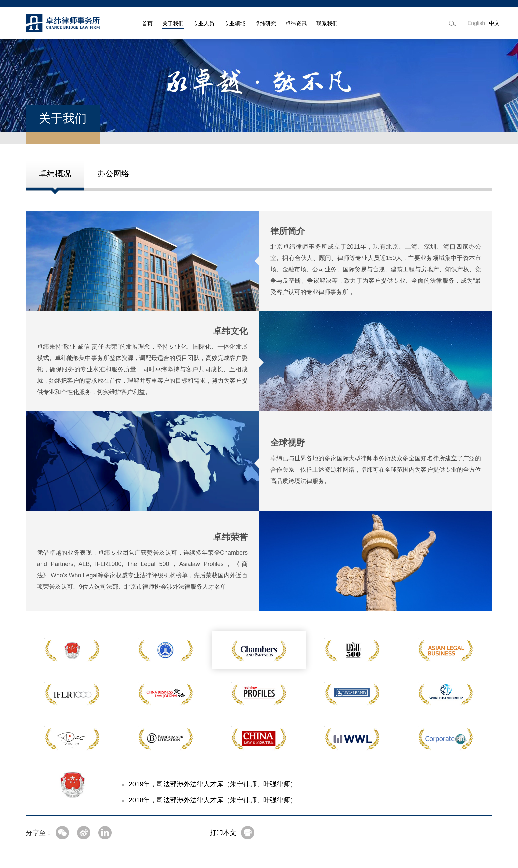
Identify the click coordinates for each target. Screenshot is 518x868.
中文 (494, 23)
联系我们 (327, 23)
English (476, 23)
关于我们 (173, 23)
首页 (147, 23)
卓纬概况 (55, 173)
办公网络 (113, 173)
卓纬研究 (265, 23)
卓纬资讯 (296, 23)
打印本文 (223, 832)
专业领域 (234, 23)
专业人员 (203, 23)
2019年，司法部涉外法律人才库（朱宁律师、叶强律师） (213, 784)
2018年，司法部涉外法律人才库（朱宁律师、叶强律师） (213, 800)
